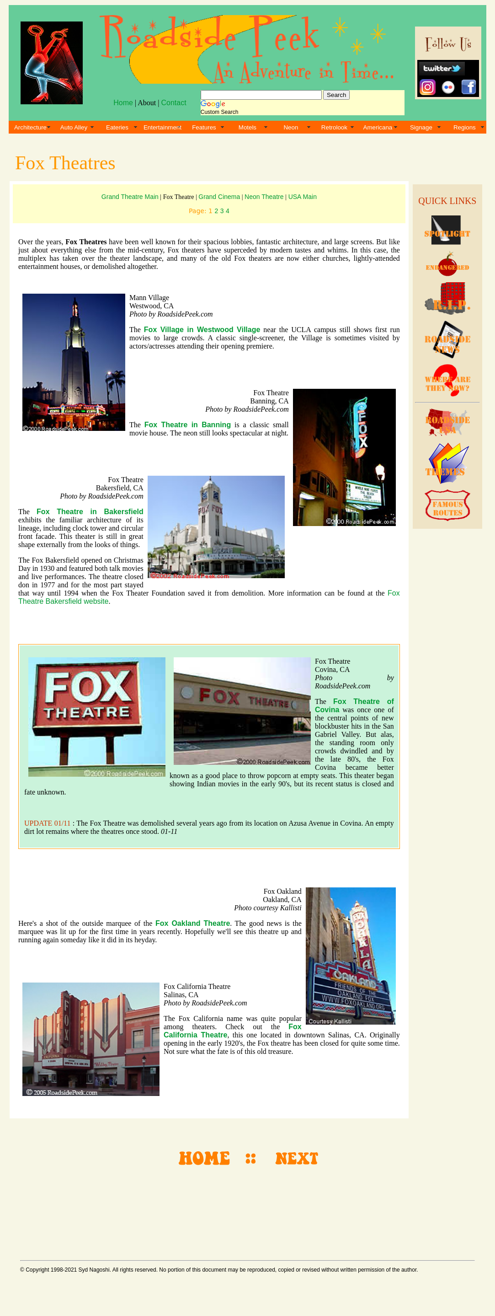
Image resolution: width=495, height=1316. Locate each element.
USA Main (302, 196)
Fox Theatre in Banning (187, 425)
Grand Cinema (219, 196)
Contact (173, 103)
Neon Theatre (265, 196)
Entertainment (162, 127)
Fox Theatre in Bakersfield (90, 512)
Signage (421, 127)
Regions (464, 127)
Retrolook (334, 127)
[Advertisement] (446, 672)
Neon (290, 127)
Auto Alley (73, 127)
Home (123, 103)
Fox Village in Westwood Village (202, 329)
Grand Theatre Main (130, 196)
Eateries (117, 127)
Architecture (30, 127)
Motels (247, 127)
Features (204, 127)
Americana (378, 127)
